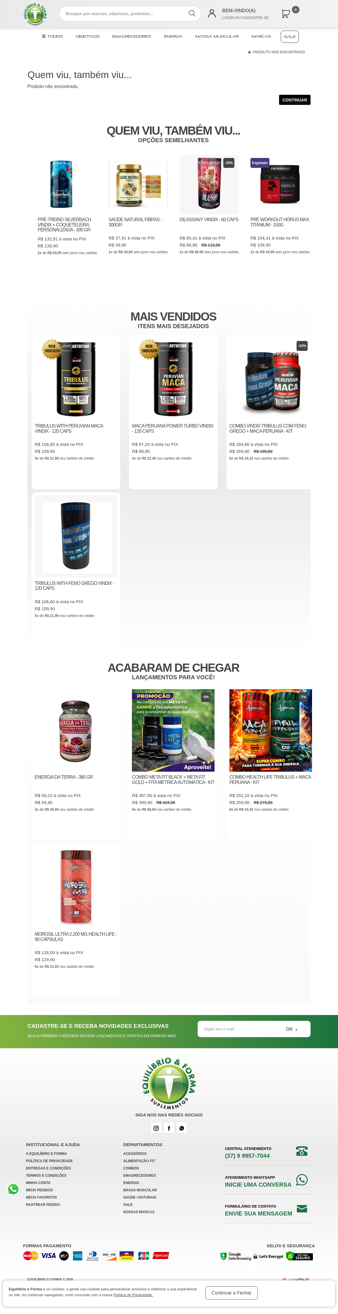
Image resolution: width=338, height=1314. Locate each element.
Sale (290, 36)
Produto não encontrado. (279, 52)
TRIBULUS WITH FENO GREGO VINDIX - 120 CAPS (74, 595)
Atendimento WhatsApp (258, 1193)
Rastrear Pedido (43, 1216)
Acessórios (135, 1165)
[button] (286, 12)
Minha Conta (38, 1194)
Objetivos (88, 36)
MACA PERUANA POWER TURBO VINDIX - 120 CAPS (172, 436)
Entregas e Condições (48, 1180)
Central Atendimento (248, 1164)
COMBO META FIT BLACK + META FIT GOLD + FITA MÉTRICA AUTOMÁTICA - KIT (173, 789)
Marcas (261, 36)
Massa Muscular (217, 36)
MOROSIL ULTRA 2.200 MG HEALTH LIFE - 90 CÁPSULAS (76, 947)
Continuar (295, 100)
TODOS (52, 36)
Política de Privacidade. (133, 1295)
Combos (131, 1180)
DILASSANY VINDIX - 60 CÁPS (209, 219)
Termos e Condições (46, 1187)
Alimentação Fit (139, 1172)
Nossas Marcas (138, 1223)
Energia (173, 36)
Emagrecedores (131, 36)
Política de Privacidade (49, 1172)
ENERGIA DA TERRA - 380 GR (64, 786)
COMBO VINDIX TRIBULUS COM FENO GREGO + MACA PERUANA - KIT (267, 436)
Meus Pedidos (39, 1201)
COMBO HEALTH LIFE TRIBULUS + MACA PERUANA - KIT (270, 789)
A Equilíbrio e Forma (46, 1165)
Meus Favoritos (41, 1209)
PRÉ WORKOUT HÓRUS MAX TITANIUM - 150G (279, 222)
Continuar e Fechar (232, 1292)
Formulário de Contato (258, 1222)
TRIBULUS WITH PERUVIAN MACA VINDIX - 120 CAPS (69, 436)
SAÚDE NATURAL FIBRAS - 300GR (135, 222)
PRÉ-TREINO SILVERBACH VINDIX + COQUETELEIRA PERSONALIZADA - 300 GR (64, 224)
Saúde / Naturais (139, 1209)
